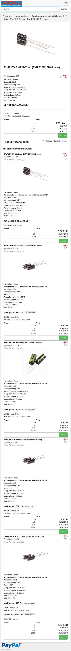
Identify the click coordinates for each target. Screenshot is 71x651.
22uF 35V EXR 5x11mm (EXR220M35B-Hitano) (23, 343)
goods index (6, 650)
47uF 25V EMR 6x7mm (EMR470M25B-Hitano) (22, 154)
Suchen (64, 9)
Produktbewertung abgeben (54, 141)
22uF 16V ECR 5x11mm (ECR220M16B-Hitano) (23, 440)
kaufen (63, 136)
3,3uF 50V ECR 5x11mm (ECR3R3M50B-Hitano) (23, 246)
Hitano (15, 79)
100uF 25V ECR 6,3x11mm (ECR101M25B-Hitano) (24, 537)
